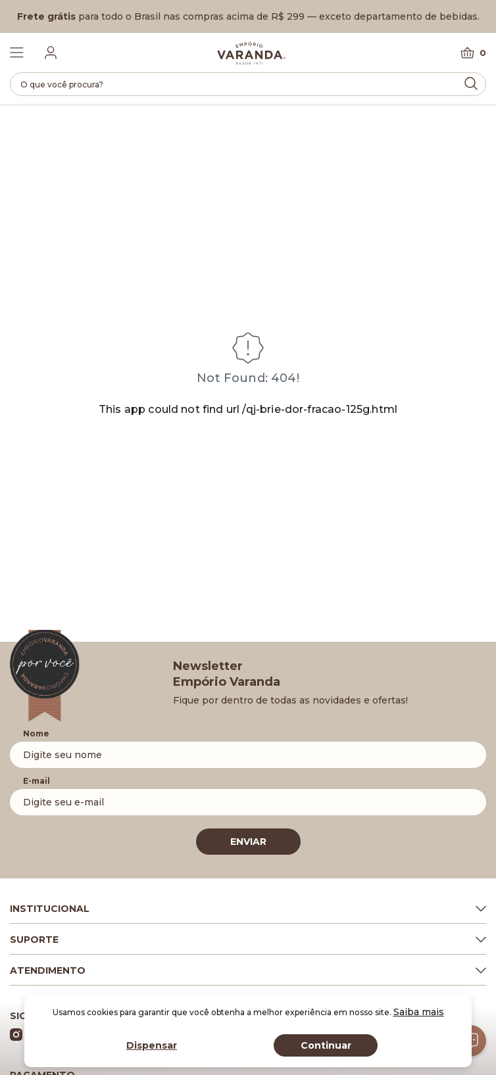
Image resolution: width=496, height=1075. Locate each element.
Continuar (326, 1045)
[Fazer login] (51, 52)
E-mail (36, 781)
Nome (36, 733)
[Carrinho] (473, 52)
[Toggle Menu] (17, 52)
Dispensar (151, 1045)
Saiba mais (418, 1012)
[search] (248, 84)
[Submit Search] (471, 83)
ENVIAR (248, 842)
